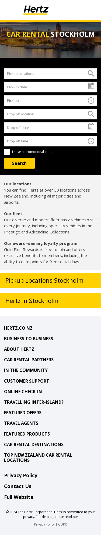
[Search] (19, 163)
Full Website (18, 497)
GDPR (62, 524)
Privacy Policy (20, 475)
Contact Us (17, 486)
